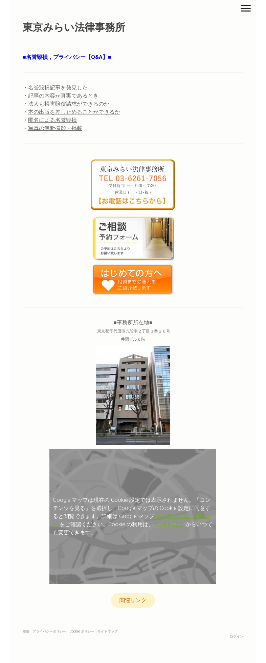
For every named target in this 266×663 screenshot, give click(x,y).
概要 (26, 631)
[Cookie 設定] (169, 524)
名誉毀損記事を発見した (58, 87)
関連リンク (133, 600)
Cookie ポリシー (81, 631)
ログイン (236, 636)
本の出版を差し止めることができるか (74, 112)
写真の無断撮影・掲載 (55, 128)
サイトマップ (107, 631)
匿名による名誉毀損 (52, 120)
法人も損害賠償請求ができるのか (68, 104)
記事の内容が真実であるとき (63, 95)
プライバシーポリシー (49, 631)
